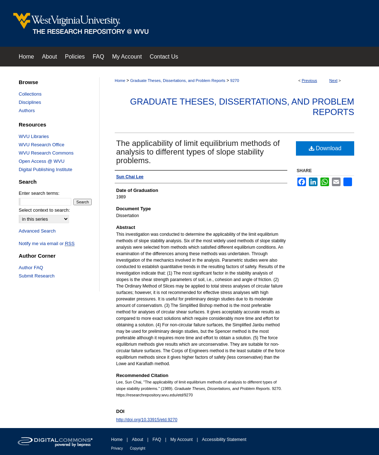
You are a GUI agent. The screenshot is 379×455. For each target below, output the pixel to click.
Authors (27, 110)
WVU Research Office (41, 144)
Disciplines (30, 102)
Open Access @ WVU (41, 161)
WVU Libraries (34, 136)
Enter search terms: (39, 193)
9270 (234, 80)
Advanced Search (37, 231)
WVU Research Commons (46, 153)
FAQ (156, 439)
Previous (309, 80)
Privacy (117, 448)
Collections (30, 94)
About (137, 439)
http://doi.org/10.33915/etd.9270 (146, 419)
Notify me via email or (46, 243)
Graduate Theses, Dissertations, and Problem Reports (177, 80)
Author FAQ (31, 267)
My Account (181, 439)
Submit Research (37, 276)
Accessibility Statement (224, 439)
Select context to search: (44, 210)
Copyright (137, 448)
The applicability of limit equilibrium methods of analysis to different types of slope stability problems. (198, 152)
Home (120, 80)
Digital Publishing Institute (45, 169)
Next (333, 80)
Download (325, 148)
